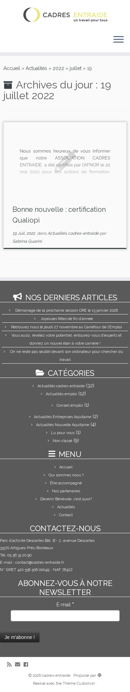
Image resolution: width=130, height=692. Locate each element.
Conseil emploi (70, 405)
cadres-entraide (56, 675)
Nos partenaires (66, 491)
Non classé (62, 441)
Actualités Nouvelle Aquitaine (62, 425)
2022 (58, 68)
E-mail (65, 604)
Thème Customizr (79, 683)
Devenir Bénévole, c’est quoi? (66, 499)
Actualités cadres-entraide (73, 233)
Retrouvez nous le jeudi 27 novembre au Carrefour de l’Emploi (66, 327)
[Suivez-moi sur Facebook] (28, 664)
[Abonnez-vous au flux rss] (11, 664)
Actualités (36, 68)
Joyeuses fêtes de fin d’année (67, 319)
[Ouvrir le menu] (118, 40)
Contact (66, 515)
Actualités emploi (61, 394)
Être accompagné (66, 483)
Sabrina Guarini (27, 241)
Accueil (11, 68)
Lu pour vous (63, 433)
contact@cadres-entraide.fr (39, 562)
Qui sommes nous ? (66, 475)
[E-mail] (19, 664)
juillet (75, 68)
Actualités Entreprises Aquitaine (62, 417)
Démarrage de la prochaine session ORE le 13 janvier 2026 (66, 310)
